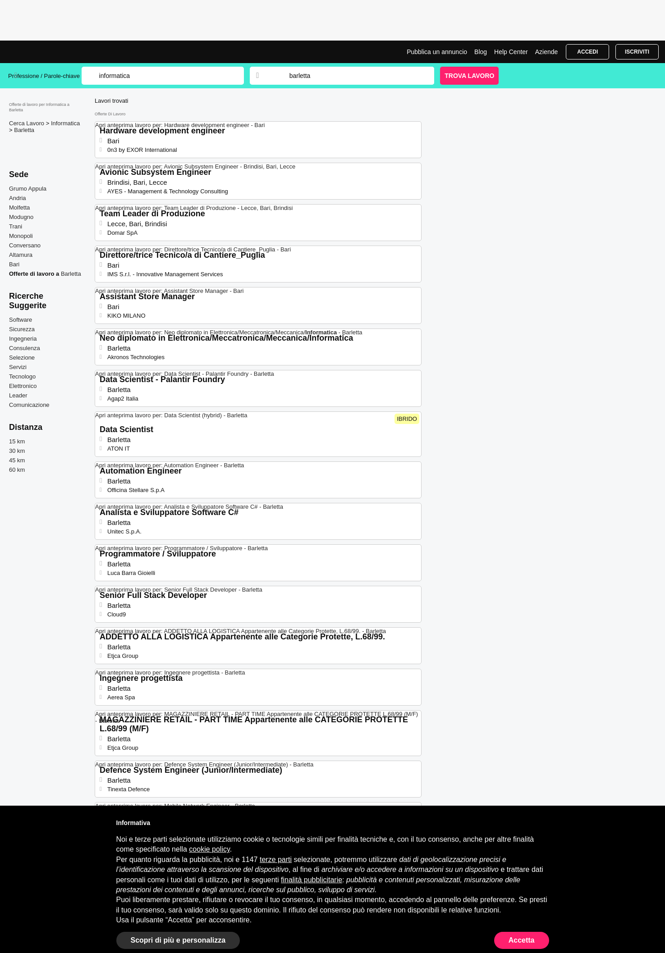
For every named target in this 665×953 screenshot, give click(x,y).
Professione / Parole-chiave (45, 76)
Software (20, 319)
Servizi (18, 367)
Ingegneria (23, 338)
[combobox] (353, 76)
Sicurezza (22, 329)
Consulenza (24, 348)
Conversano (25, 245)
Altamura (20, 254)
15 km (17, 441)
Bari (14, 264)
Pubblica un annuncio (437, 51)
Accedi (587, 52)
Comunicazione (29, 404)
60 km (17, 469)
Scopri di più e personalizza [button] (178, 940)
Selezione (22, 357)
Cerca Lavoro (27, 123)
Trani (15, 226)
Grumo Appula (27, 188)
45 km (17, 460)
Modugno (21, 217)
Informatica (65, 123)
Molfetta (19, 207)
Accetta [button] (522, 940)
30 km (17, 450)
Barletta (24, 130)
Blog (480, 51)
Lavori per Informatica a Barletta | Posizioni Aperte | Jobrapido (42, 52)
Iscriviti (637, 52)
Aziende (546, 51)
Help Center (511, 51)
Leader (18, 395)
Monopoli (21, 236)
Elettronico (23, 386)
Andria (17, 198)
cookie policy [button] (209, 849)
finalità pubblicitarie (311, 880)
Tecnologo (22, 376)
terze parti (276, 859)
